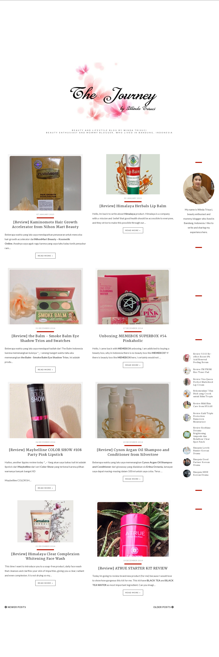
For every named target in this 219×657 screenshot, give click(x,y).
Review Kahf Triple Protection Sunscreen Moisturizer (203, 417)
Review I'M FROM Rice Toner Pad (202, 371)
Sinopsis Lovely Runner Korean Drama (201, 450)
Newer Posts (17, 605)
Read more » (45, 255)
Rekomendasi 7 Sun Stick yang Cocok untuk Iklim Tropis (203, 393)
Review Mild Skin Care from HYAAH (202, 405)
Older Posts (162, 605)
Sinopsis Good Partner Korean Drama (201, 462)
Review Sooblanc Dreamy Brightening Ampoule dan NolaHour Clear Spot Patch (202, 434)
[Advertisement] (109, 35)
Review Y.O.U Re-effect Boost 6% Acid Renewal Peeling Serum (202, 358)
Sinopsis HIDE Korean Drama (200, 473)
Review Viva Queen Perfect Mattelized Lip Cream (203, 382)
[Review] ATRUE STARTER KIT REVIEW (133, 566)
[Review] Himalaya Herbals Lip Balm (133, 206)
